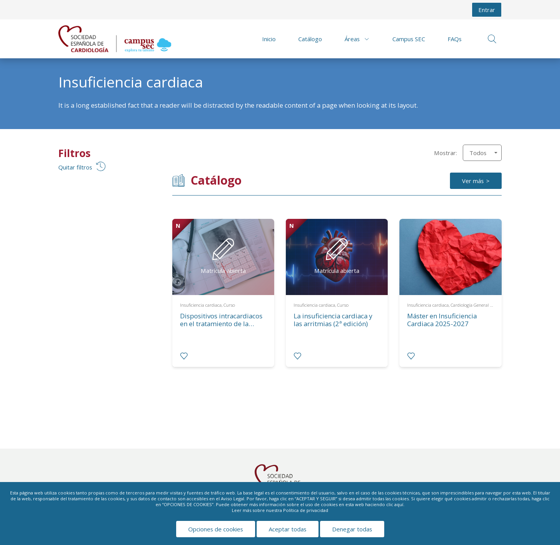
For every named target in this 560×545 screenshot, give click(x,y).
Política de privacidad (305, 510)
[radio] (184, 356)
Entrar (486, 10)
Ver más (473, 181)
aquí (398, 504)
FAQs (455, 39)
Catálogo (310, 39)
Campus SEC (408, 39)
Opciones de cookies (215, 529)
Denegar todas (352, 529)
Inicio (269, 39)
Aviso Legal (232, 498)
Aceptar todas (287, 529)
